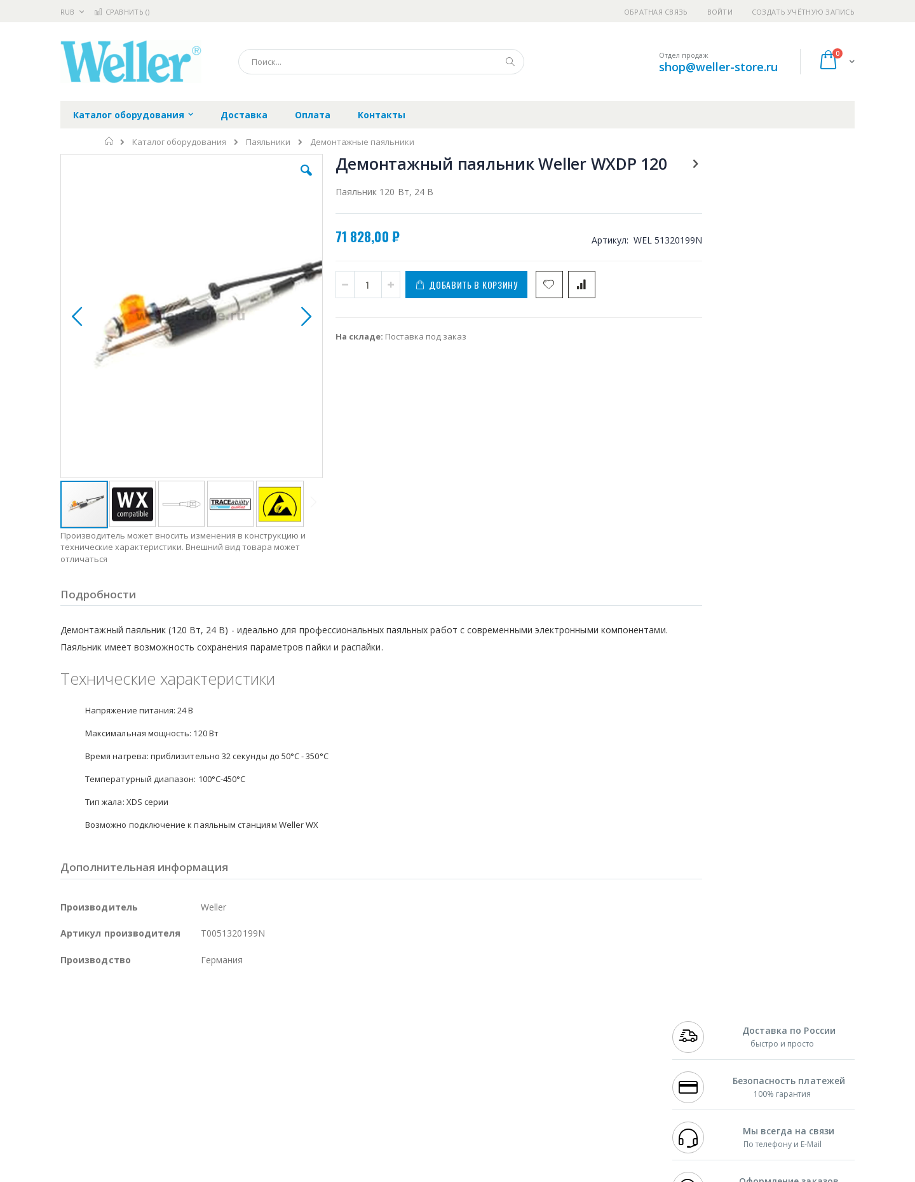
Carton (202, 1072)
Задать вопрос (362, 1097)
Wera (159, 1121)
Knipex (123, 1121)
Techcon (168, 1097)
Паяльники (268, 142)
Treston (75, 1097)
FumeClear (111, 1022)
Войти (720, 12)
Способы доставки (573, 1034)
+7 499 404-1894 (700, 1009)
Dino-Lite (160, 1072)
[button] (287, 180)
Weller (194, 1009)
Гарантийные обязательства (391, 1009)
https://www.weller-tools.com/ (272, 1173)
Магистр (251, 1022)
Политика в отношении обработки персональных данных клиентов (402, 1066)
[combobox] (381, 61)
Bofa (69, 1022)
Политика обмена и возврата (392, 1034)
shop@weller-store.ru (718, 66)
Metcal (157, 1022)
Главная (109, 141)
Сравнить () (121, 12)
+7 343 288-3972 (700, 1034)
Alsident (234, 1009)
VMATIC (211, 1097)
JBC (132, 1009)
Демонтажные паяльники (362, 142)
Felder (163, 1047)
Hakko (72, 1009)
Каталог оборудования (179, 142)
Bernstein (79, 1121)
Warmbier (121, 1097)
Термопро (202, 1022)
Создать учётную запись (803, 12)
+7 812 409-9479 (700, 1022)
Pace (160, 1009)
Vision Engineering (96, 1072)
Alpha (127, 1047)
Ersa (105, 1009)
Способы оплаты (569, 1059)
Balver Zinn (82, 1047)
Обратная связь (656, 12)
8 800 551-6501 (703, 1047)
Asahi (197, 1047)
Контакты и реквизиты (582, 1009)
